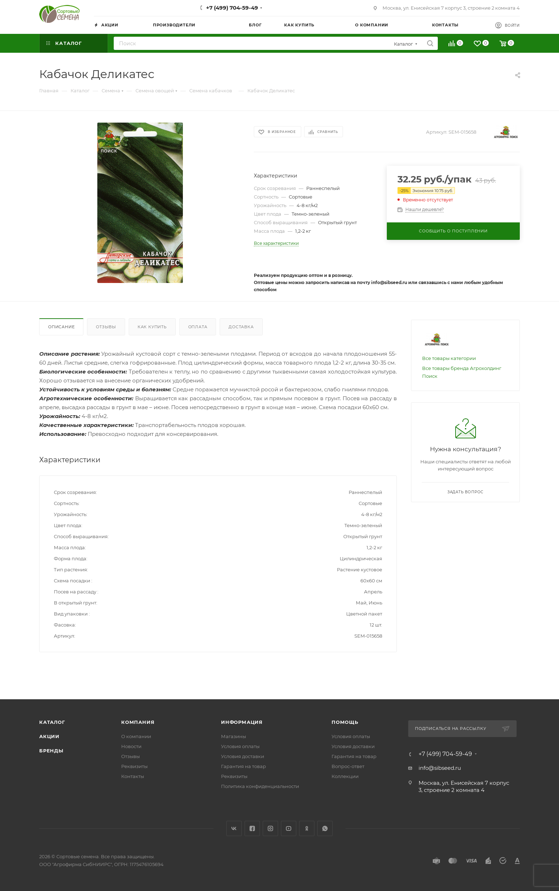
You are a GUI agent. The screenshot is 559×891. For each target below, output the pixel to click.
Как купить (152, 326)
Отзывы (106, 326)
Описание (61, 326)
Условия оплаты (240, 746)
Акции (49, 736)
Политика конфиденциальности (260, 786)
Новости (131, 746)
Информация (242, 722)
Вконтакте (234, 828)
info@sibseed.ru (440, 767)
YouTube (288, 828)
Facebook (252, 828)
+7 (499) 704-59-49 (232, 7)
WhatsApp (325, 828)
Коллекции (345, 776)
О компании (136, 736)
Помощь (345, 722)
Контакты (132, 776)
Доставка (241, 326)
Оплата (197, 326)
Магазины (233, 736)
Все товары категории (449, 358)
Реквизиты (134, 766)
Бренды (51, 750)
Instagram (270, 828)
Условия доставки (242, 756)
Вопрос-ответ (348, 766)
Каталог (52, 722)
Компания (137, 722)
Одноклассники (306, 828)
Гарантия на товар (243, 766)
